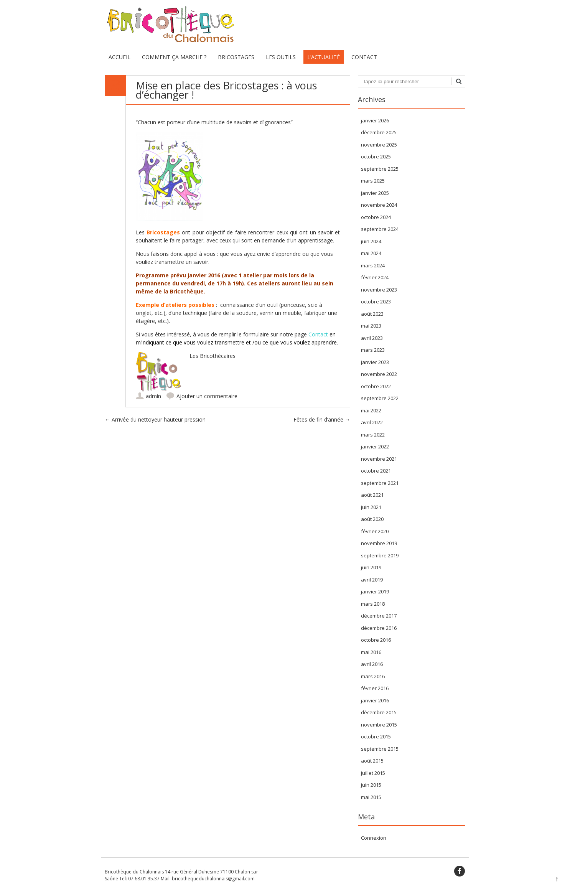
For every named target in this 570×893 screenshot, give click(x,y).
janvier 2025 (375, 192)
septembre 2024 (380, 229)
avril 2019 (372, 579)
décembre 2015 (379, 712)
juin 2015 (371, 784)
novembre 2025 (379, 144)
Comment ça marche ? (174, 57)
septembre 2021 (380, 482)
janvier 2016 (375, 700)
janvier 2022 (375, 446)
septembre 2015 (380, 748)
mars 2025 (373, 180)
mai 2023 (371, 325)
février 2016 (375, 688)
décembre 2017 (379, 615)
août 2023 (372, 313)
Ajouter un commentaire (206, 396)
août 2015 (372, 760)
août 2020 (372, 519)
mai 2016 (371, 652)
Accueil (119, 57)
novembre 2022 (379, 374)
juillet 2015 (373, 772)
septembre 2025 (380, 168)
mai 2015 (371, 797)
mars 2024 (373, 265)
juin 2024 (371, 241)
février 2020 (375, 531)
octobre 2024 (376, 217)
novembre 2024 (379, 204)
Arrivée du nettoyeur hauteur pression (155, 419)
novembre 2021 (379, 458)
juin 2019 (371, 567)
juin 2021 (371, 507)
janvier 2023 (375, 362)
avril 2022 (372, 422)
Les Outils (281, 57)
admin (153, 396)
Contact (364, 57)
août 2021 (372, 494)
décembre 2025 (379, 132)
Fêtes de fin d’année (321, 419)
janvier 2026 (375, 120)
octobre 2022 (376, 386)
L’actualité (323, 57)
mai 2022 (371, 410)
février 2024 (375, 277)
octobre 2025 (376, 156)
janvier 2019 (375, 591)
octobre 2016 (376, 639)
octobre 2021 (376, 470)
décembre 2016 (379, 627)
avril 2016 (372, 664)
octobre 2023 (376, 301)
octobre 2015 (376, 736)
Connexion (373, 837)
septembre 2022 (380, 398)
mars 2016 (373, 676)
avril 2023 (372, 337)
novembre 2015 (379, 724)
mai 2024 (371, 253)
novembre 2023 (379, 289)
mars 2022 (373, 434)
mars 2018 (373, 603)
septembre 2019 (380, 555)
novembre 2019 (379, 543)
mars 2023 (373, 349)
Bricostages (236, 57)
